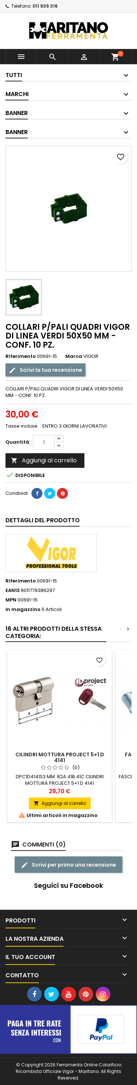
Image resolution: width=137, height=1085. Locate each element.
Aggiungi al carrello (44, 460)
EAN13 (12, 590)
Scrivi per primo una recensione (68, 865)
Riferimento (20, 356)
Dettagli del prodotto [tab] (42, 520)
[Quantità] (44, 442)
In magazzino (23, 609)
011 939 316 (45, 6)
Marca (73, 356)
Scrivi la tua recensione (45, 370)
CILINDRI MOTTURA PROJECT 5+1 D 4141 (59, 757)
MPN (10, 600)
